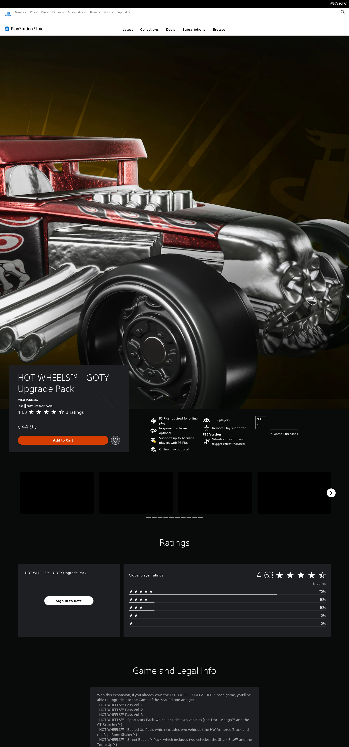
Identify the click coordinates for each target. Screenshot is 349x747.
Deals (170, 25)
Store (107, 12)
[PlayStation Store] (25, 24)
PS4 (43, 12)
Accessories (75, 12)
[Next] (331, 488)
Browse (219, 25)
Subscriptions (194, 25)
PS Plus (56, 12)
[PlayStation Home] (8, 12)
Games (19, 12)
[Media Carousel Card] (57, 489)
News (93, 12)
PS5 (32, 12)
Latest (128, 25)
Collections (149, 25)
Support (122, 12)
